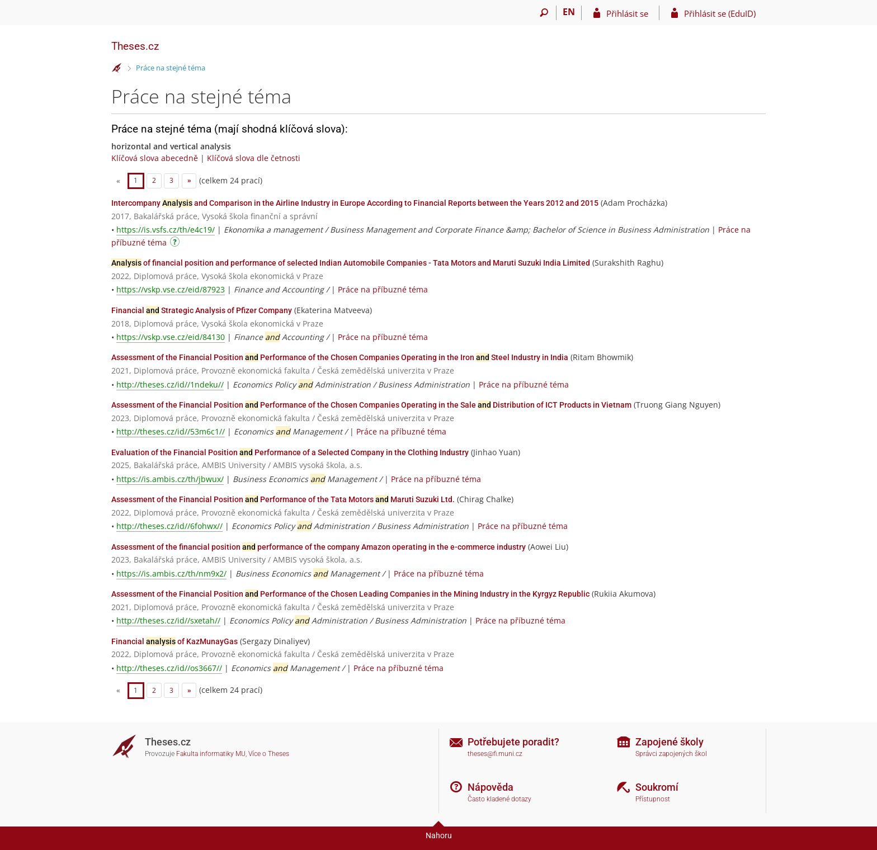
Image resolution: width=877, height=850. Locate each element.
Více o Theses (268, 754)
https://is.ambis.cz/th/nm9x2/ (171, 573)
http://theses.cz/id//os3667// (169, 668)
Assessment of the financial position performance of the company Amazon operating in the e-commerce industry (318, 546)
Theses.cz (135, 46)
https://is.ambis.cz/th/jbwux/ (170, 479)
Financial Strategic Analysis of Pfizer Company (201, 310)
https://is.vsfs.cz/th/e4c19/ (165, 229)
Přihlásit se (627, 13)
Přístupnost (652, 799)
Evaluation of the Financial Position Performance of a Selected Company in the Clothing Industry (290, 452)
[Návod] (176, 243)
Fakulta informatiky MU (211, 754)
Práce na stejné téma (170, 68)
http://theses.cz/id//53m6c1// (170, 431)
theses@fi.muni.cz (495, 754)
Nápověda (490, 787)
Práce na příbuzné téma (383, 289)
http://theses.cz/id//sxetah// (168, 620)
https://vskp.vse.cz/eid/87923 (170, 289)
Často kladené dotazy (499, 799)
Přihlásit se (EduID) (720, 13)
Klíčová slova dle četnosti (253, 158)
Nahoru (439, 835)
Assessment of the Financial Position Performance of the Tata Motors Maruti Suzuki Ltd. (283, 499)
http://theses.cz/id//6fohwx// (169, 526)
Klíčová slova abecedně (154, 158)
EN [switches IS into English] (569, 12)
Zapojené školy (669, 742)
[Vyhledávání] (544, 13)
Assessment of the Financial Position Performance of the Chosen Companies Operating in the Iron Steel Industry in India (339, 357)
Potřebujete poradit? (513, 742)
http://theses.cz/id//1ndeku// (170, 384)
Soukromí (656, 787)
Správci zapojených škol (671, 754)
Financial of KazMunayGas (174, 641)
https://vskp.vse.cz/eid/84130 (170, 337)
